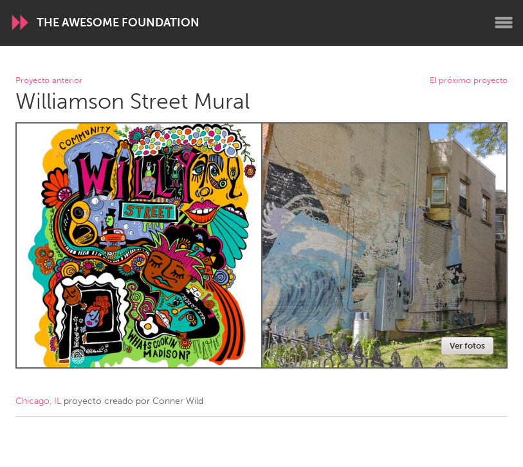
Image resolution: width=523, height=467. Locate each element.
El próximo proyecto (469, 81)
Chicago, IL (38, 401)
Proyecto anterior (48, 81)
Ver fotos (467, 346)
